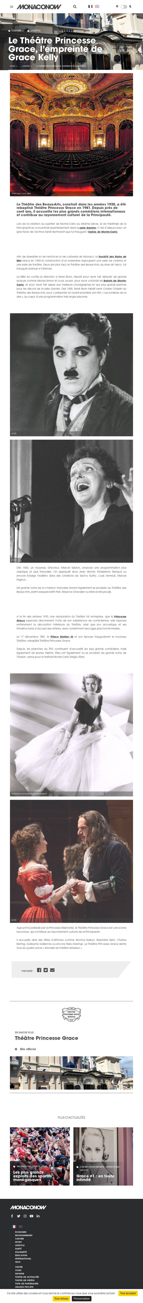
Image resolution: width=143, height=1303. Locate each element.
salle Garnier (87, 228)
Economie (20, 1232)
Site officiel (28, 1049)
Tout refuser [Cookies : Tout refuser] (61, 1298)
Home (12, 66)
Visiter (19, 1267)
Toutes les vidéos (25, 1281)
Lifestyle (36, 31)
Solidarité (21, 1252)
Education (21, 1256)
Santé (18, 1249)
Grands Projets (24, 1287)
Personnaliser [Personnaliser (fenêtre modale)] (81, 1298)
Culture (16, 31)
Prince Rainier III (62, 637)
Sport (18, 1242)
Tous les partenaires (26, 1284)
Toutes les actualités (27, 1277)
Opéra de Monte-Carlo (102, 232)
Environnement (23, 1236)
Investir (19, 1274)
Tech (17, 1262)
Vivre (18, 1271)
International (23, 1259)
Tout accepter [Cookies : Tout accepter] (128, 1293)
